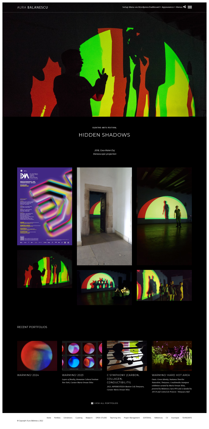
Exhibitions (68, 417)
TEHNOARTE (187, 417)
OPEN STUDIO (101, 417)
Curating (79, 417)
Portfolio (57, 417)
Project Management (132, 417)
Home (49, 417)
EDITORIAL (147, 417)
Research (89, 417)
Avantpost (175, 417)
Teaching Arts (115, 417)
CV (167, 417)
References (158, 417)
